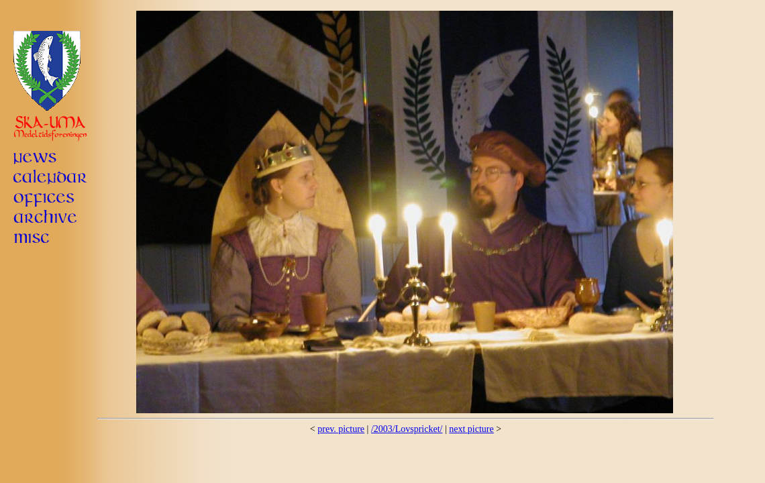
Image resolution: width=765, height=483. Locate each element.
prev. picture (340, 429)
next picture (471, 429)
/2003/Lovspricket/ (407, 429)
